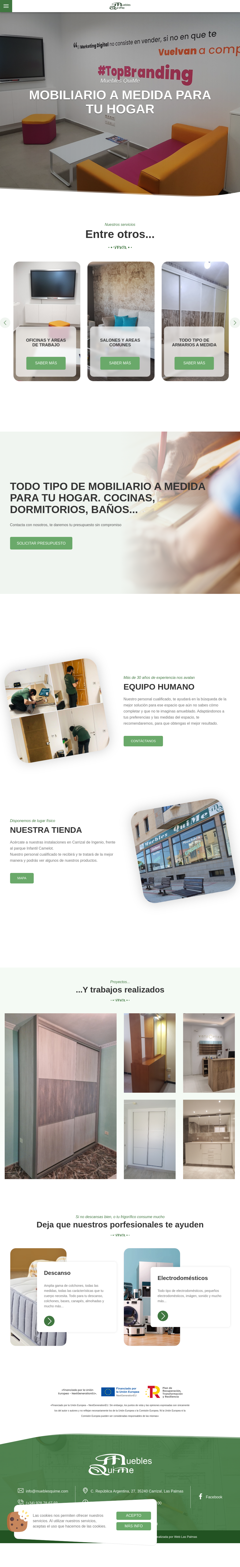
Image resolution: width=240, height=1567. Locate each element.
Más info (134, 1526)
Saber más (46, 363)
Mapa (21, 878)
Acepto (133, 1515)
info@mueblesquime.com (43, 1491)
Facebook (210, 1497)
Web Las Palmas (185, 1537)
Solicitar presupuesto (41, 543)
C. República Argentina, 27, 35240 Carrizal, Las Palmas (132, 1491)
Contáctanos (143, 741)
